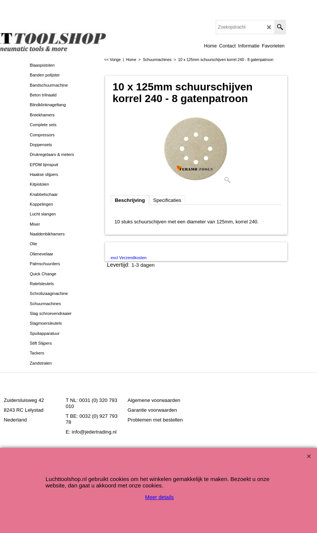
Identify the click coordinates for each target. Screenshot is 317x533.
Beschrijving (130, 200)
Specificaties (167, 200)
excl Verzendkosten (128, 257)
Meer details (159, 497)
